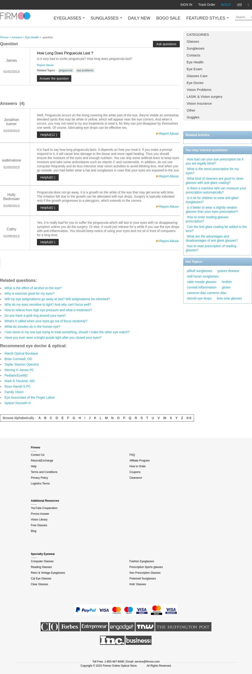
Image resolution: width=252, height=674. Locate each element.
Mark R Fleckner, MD (20, 381)
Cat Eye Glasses (41, 578)
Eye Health (195, 62)
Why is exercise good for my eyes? (29, 293)
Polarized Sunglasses (143, 578)
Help (34, 466)
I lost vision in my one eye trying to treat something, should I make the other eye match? (67, 332)
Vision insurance (199, 103)
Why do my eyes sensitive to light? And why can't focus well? (48, 304)
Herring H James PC (19, 370)
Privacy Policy (39, 477)
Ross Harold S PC (18, 386)
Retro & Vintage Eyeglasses (48, 572)
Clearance (136, 477)
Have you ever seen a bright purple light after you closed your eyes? (53, 337)
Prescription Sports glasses (146, 567)
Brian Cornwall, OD (18, 359)
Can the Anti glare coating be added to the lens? (216, 229)
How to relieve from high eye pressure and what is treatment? (48, 310)
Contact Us (37, 454)
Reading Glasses (41, 567)
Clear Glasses (39, 584)
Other (191, 110)
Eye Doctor (195, 83)
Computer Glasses (42, 561)
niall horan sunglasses (203, 276)
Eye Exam (194, 69)
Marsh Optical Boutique (21, 353)
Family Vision (14, 392)
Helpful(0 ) (47, 177)
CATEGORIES (198, 34)
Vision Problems (199, 90)
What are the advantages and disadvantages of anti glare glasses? (212, 238)
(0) (239, 4)
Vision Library (39, 519)
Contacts (193, 55)
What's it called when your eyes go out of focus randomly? (46, 321)
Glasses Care (197, 76)
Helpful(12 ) (48, 135)
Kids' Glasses (138, 584)
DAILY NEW (139, 18)
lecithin (227, 282)
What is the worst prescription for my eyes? (212, 171)
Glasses (193, 41)
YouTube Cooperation (44, 508)
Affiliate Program (140, 460)
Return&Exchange (42, 460)
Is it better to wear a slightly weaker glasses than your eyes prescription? (212, 209)
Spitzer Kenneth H (18, 403)
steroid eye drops (199, 298)
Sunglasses (196, 48)
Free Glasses (39, 525)
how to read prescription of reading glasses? (211, 248)
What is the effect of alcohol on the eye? (33, 288)
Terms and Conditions (44, 472)
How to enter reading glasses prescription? (207, 219)
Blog (33, 531)
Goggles (193, 117)
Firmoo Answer (40, 513)
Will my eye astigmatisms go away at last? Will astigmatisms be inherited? (57, 299)
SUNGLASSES (106, 18)
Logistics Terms (40, 483)
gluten (226, 287)
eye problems (85, 70)
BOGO (226, 4)
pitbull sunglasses (199, 271)
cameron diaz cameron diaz (206, 293)
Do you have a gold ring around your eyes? (35, 315)
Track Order (206, 4)
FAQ (132, 454)
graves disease (228, 271)
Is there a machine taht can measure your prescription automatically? (216, 190)
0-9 (189, 418)
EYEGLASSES (69, 18)
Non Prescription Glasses (145, 572)
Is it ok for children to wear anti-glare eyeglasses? (212, 200)
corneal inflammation (201, 287)
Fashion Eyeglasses (142, 561)
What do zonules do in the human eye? (32, 326)
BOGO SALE (168, 18)
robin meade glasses (201, 282)
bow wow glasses (229, 298)
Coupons (135, 472)
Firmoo (4, 37)
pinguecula (65, 70)
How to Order (138, 466)
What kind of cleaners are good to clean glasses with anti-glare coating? (215, 181)
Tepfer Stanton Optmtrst (22, 364)
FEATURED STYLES (207, 18)
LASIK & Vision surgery (204, 96)
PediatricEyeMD (16, 375)
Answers (16, 37)
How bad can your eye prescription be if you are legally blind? (214, 161)
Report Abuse (45, 65)
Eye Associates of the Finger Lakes (30, 397)
